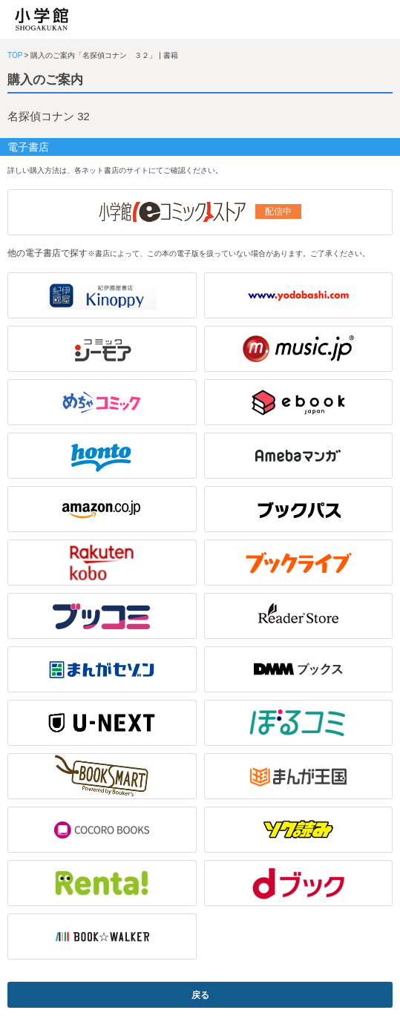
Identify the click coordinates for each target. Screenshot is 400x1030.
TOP (14, 55)
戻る (200, 995)
